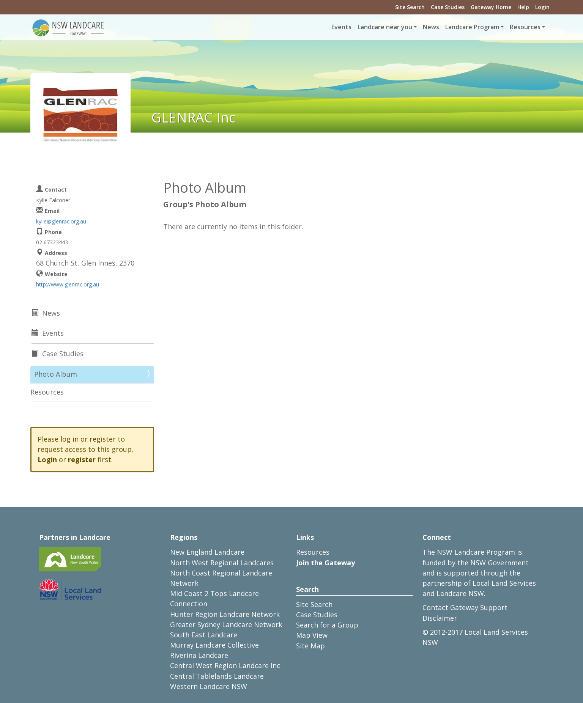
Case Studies (448, 7)
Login (542, 7)
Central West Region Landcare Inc (225, 665)
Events (341, 27)
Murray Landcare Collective (214, 645)
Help (523, 7)
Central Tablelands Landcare (217, 676)
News (431, 27)
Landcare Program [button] (472, 27)
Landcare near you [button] (385, 27)
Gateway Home (491, 7)
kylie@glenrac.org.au (61, 221)
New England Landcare (207, 552)
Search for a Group (327, 624)
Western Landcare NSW (208, 686)
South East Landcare (203, 634)
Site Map (310, 645)
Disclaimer (439, 618)
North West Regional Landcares (222, 562)
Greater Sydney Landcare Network (226, 624)
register (82, 459)
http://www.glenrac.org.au (67, 284)
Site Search (410, 7)
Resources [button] (525, 27)
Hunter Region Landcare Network (225, 614)
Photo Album (55, 374)
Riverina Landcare (199, 655)
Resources (47, 391)
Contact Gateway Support (464, 607)
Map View (312, 635)
